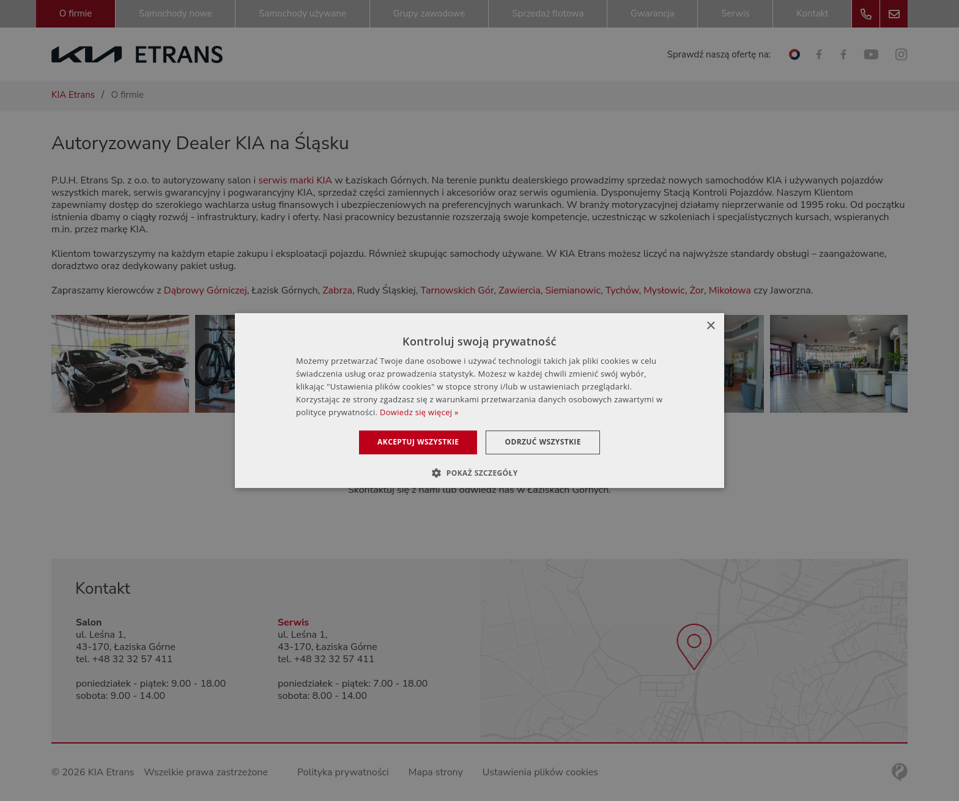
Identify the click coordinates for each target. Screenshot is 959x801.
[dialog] (479, 400)
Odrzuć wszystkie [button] (542, 442)
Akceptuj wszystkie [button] (418, 442)
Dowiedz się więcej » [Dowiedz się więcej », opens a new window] (419, 412)
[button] (479, 473)
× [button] (710, 326)
